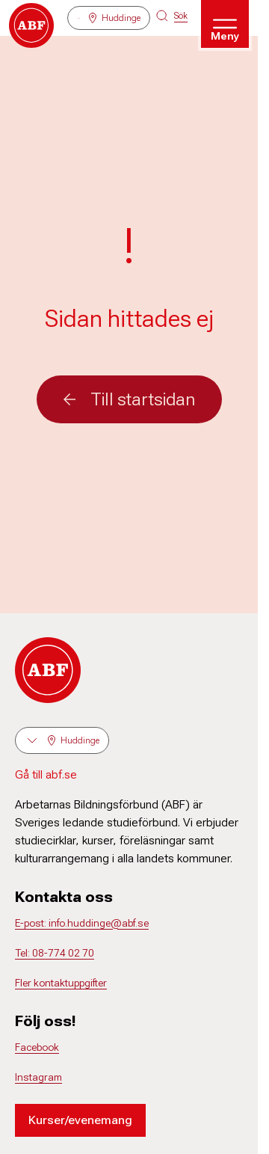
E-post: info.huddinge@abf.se (82, 923)
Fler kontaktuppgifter (61, 983)
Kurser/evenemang (80, 1120)
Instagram (38, 1077)
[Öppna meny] (225, 24)
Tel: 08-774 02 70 (54, 953)
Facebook (37, 1047)
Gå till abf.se (46, 774)
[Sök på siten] (172, 15)
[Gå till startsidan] (31, 25)
